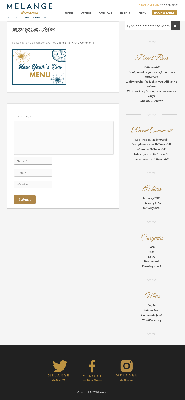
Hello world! (151, 67)
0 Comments (86, 42)
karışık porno (141, 144)
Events (125, 12)
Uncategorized (151, 266)
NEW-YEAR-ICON (33, 29)
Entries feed (151, 310)
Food (151, 251)
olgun (141, 149)
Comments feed (151, 315)
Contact (105, 12)
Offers (86, 12)
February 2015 (151, 203)
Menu (142, 12)
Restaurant (151, 261)
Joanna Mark (65, 42)
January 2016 (151, 198)
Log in (151, 305)
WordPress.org (151, 320)
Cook (151, 247)
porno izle (141, 159)
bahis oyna (141, 154)
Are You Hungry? (151, 100)
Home (69, 12)
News (151, 256)
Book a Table (164, 12)
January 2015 (151, 208)
